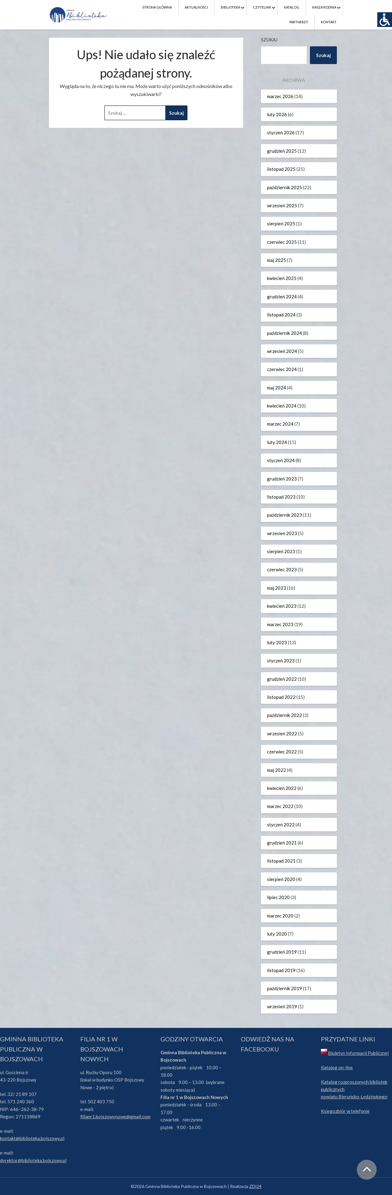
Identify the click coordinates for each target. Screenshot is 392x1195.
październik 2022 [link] (284, 715)
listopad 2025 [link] (281, 169)
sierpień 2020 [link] (281, 879)
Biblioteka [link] (230, 7)
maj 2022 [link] (276, 770)
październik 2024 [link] (284, 333)
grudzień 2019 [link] (282, 952)
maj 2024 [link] (276, 387)
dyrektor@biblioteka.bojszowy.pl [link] (33, 1160)
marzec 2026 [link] (280, 96)
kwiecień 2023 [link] (281, 606)
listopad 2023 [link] (281, 497)
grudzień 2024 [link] (282, 296)
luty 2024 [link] (277, 442)
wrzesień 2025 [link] (282, 205)
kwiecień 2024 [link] (281, 405)
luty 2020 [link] (277, 933)
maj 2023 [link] (276, 588)
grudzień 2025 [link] (282, 151)
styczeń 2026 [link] (281, 132)
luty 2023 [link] (277, 642)
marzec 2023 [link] (280, 624)
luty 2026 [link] (277, 114)
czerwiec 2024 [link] (282, 369)
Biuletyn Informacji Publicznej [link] (358, 1053)
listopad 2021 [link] (281, 861)
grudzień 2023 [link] (282, 478)
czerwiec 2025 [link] (282, 242)
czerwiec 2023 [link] (282, 569)
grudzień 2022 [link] (282, 679)
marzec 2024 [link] (280, 424)
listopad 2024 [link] (281, 314)
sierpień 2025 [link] (281, 223)
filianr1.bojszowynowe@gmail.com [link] (115, 1116)
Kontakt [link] (329, 22)
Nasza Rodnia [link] (324, 7)
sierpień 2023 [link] (281, 551)
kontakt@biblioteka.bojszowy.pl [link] (32, 1138)
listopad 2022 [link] (281, 697)
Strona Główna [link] (157, 7)
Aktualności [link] (196, 7)
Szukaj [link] (323, 55)
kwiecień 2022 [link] (281, 788)
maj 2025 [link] (276, 260)
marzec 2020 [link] (280, 915)
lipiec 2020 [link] (278, 897)
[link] (384, 19)
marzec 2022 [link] (280, 806)
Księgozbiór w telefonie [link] (345, 1111)
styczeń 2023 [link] (281, 660)
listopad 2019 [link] (281, 970)
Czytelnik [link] (262, 7)
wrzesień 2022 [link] (282, 733)
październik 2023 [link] (284, 515)
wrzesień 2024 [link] (282, 351)
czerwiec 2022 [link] (282, 751)
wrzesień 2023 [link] (282, 533)
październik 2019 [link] (284, 988)
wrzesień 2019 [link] (282, 1006)
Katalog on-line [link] (337, 1067)
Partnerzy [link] (298, 22)
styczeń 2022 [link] (281, 824)
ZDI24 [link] (255, 1186)
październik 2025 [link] (284, 187)
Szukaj (269, 39)
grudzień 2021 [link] (282, 842)
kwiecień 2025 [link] (281, 278)
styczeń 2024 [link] (281, 460)
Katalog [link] (291, 7)
